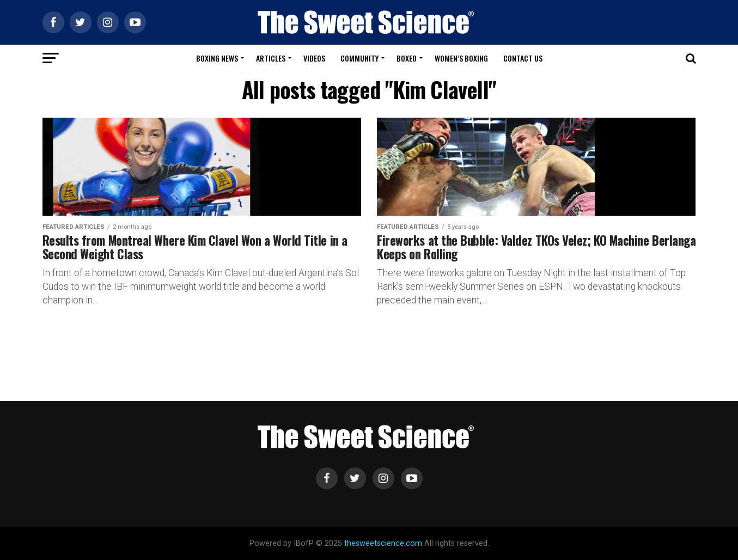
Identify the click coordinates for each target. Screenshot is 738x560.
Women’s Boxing (461, 58)
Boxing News (217, 58)
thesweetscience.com (383, 543)
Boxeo (407, 58)
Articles (270, 58)
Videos (314, 58)
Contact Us (522, 58)
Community (359, 58)
